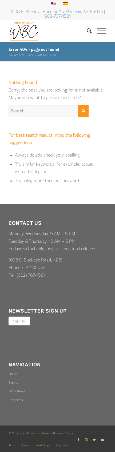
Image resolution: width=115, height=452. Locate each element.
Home (13, 374)
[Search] (86, 31)
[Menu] (99, 31)
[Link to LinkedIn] (102, 440)
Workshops (17, 391)
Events (13, 383)
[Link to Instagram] (86, 440)
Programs (16, 400)
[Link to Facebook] (78, 440)
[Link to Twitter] (94, 440)
